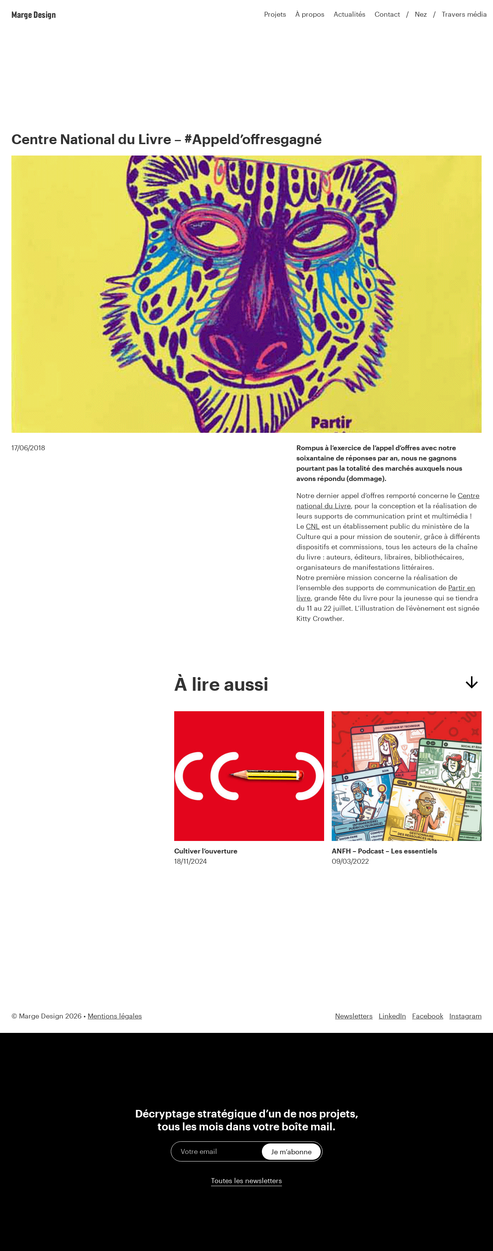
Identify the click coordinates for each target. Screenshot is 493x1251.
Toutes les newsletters (246, 1180)
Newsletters (354, 1016)
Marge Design (33, 14)
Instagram (465, 1016)
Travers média (464, 14)
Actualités (349, 14)
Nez (421, 14)
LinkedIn (392, 1016)
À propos (309, 14)
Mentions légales (115, 1016)
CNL (313, 526)
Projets (275, 14)
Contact (387, 14)
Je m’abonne (291, 1151)
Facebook (427, 1016)
